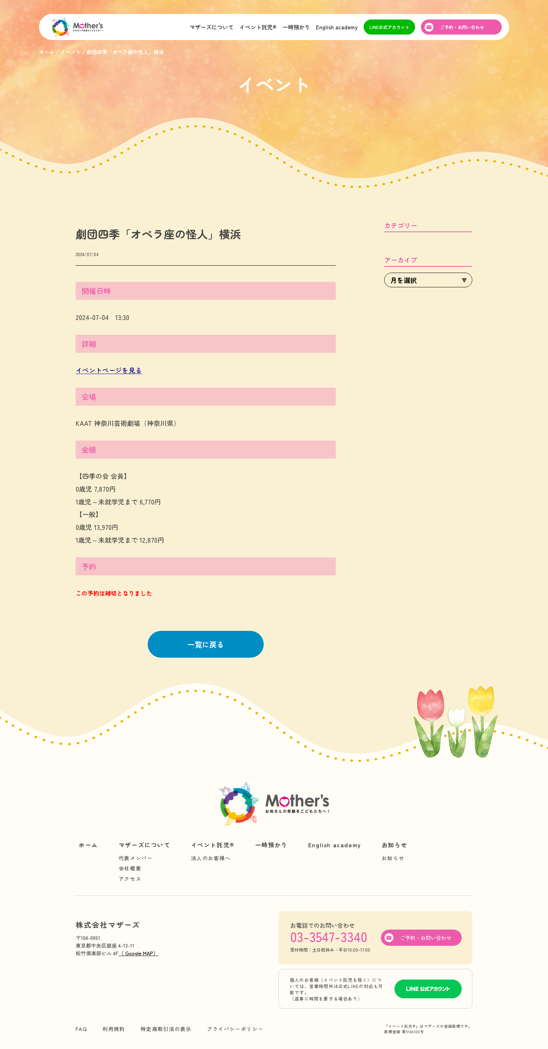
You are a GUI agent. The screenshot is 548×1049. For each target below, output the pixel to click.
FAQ (81, 1028)
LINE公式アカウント (389, 27)
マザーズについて (212, 27)
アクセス (130, 878)
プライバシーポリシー (235, 1028)
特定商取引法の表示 (166, 1028)
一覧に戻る (205, 644)
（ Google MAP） (138, 953)
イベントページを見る (109, 370)
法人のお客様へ (211, 858)
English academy (337, 27)
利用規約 (113, 1028)
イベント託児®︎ (258, 27)
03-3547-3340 (328, 936)
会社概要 (130, 868)
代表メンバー (136, 858)
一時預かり (296, 27)
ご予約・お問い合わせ (462, 27)
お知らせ (394, 844)
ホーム (88, 844)
